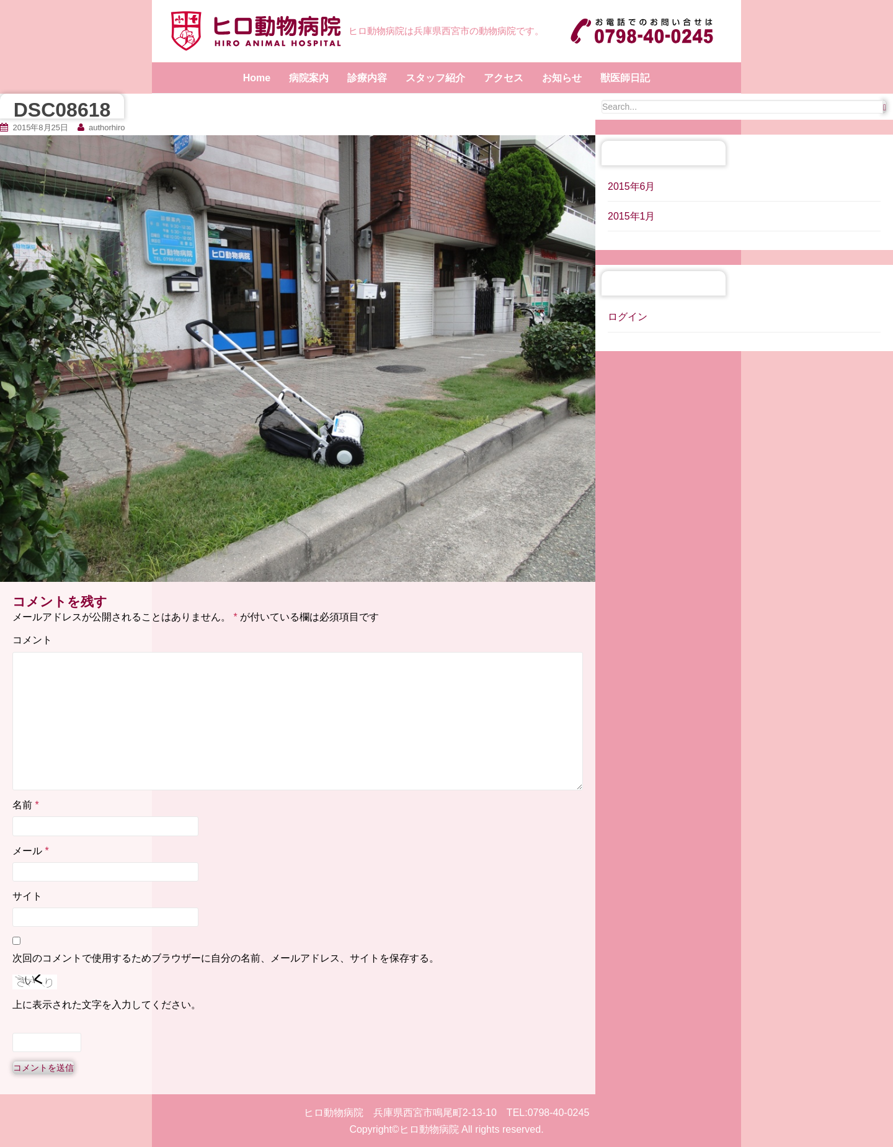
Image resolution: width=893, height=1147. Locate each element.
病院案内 (309, 78)
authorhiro (107, 127)
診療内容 (367, 78)
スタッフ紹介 (435, 78)
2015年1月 (631, 216)
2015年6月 (631, 186)
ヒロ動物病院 (429, 1129)
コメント (32, 640)
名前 (25, 805)
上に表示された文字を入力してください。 (106, 1004)
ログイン (627, 316)
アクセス (503, 78)
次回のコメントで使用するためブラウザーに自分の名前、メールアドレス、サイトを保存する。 (225, 958)
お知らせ (562, 78)
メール (30, 851)
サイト (27, 896)
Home (256, 78)
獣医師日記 (625, 78)
